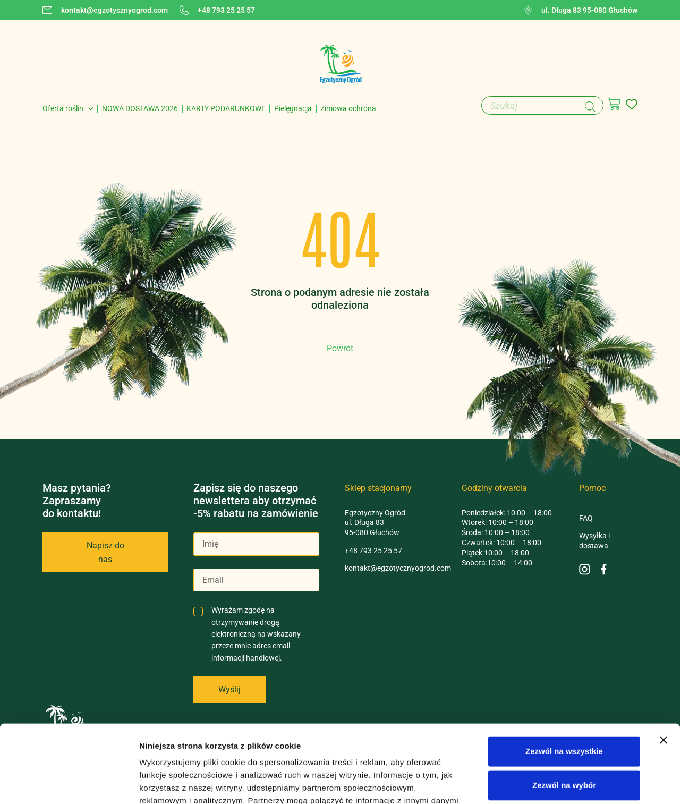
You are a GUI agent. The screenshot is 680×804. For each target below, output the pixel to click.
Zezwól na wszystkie (564, 677)
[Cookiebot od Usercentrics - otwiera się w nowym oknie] (68, 783)
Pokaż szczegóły (567, 783)
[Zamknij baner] (663, 667)
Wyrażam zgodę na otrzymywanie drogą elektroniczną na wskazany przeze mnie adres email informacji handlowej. (256, 634)
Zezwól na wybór (564, 711)
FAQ (586, 518)
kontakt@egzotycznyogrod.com (398, 568)
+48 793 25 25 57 (373, 550)
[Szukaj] (590, 106)
